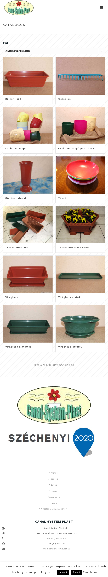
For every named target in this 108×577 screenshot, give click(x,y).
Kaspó (53, 491)
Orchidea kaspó (16, 148)
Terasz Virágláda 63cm (73, 247)
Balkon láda (13, 98)
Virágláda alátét (69, 297)
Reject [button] (76, 572)
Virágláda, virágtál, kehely (53, 508)
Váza (53, 503)
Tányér (63, 198)
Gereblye (64, 98)
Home (50, 32)
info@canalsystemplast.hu (56, 549)
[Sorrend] (54, 51)
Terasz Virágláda (16, 247)
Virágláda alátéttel (18, 346)
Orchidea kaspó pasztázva (76, 148)
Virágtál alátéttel (70, 346)
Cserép (53, 479)
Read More (90, 572)
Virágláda (11, 297)
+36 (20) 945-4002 (56, 538)
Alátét (53, 472)
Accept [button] (63, 572)
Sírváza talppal (15, 198)
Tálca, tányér (53, 497)
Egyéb (53, 485)
